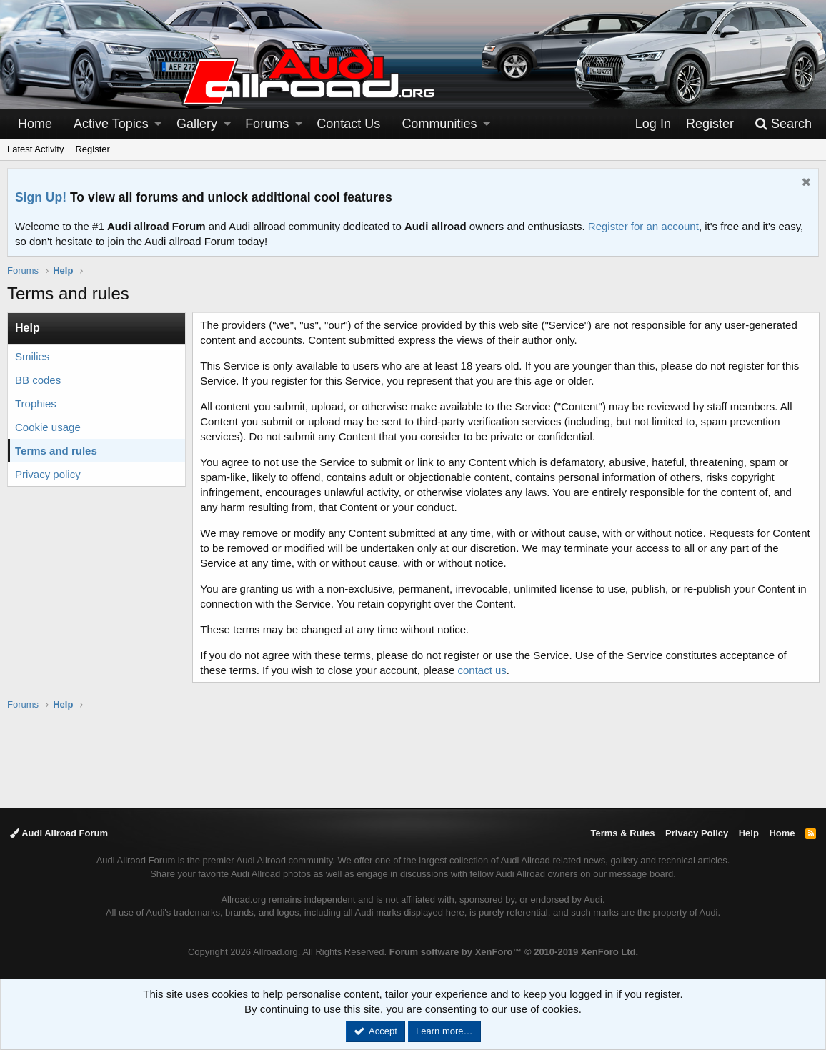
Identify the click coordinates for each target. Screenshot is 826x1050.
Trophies (35, 403)
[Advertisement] (413, 758)
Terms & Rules (622, 833)
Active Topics (111, 124)
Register (92, 149)
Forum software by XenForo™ (513, 951)
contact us (482, 670)
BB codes (38, 380)
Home (35, 124)
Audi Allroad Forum (59, 833)
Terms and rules (56, 451)
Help (749, 833)
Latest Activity (35, 149)
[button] (158, 124)
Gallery (196, 124)
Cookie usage (48, 427)
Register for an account (643, 226)
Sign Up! (40, 197)
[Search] (783, 124)
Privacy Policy (696, 833)
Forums (267, 124)
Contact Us (348, 124)
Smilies (32, 356)
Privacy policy (48, 474)
